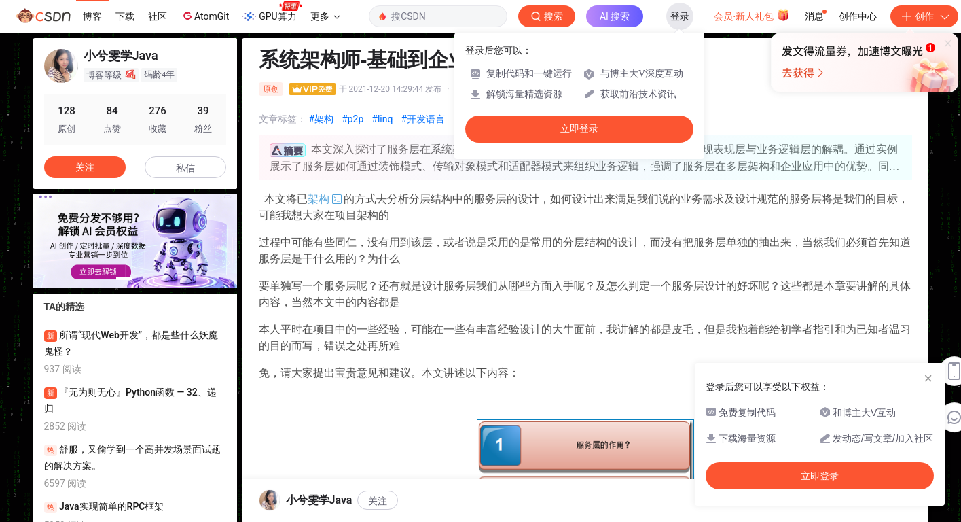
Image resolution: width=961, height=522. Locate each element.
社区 (157, 16)
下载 (124, 16)
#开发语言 (423, 119)
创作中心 (858, 16)
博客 (92, 16)
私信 (185, 167)
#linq (382, 119)
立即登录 (579, 129)
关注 (84, 167)
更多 (325, 16)
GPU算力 (272, 12)
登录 (679, 16)
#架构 (321, 119)
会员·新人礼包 (751, 15)
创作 (924, 16)
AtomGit (205, 15)
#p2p (352, 119)
